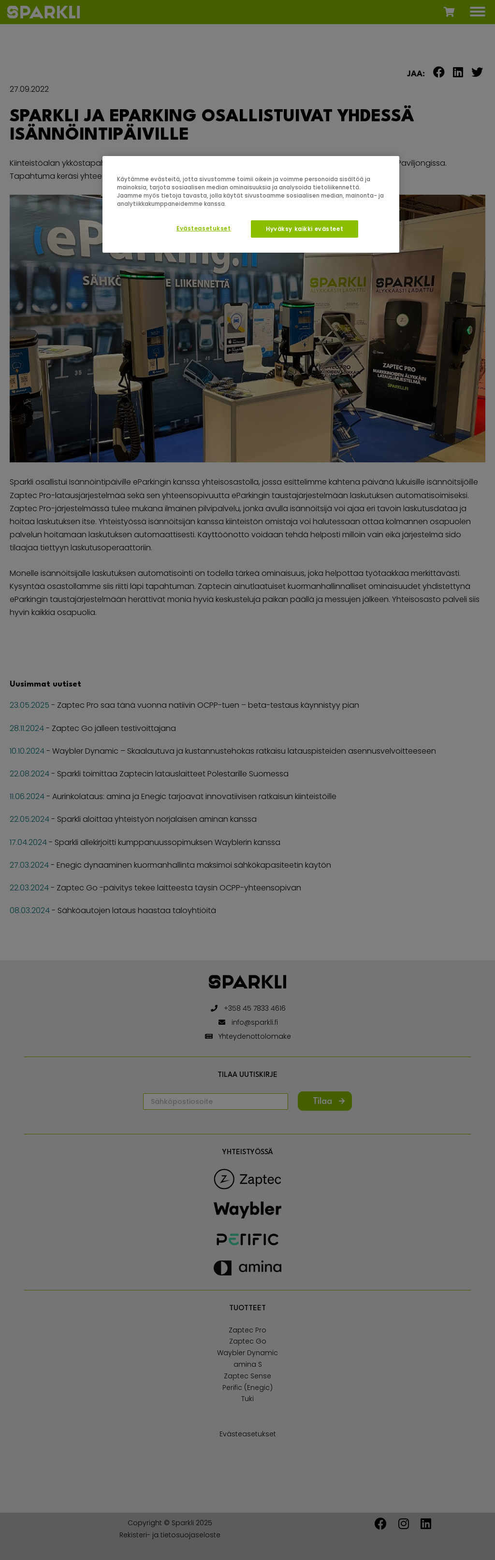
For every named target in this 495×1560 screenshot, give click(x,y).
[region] (250, 204)
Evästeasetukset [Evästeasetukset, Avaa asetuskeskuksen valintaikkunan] (203, 228)
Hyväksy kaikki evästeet (304, 229)
